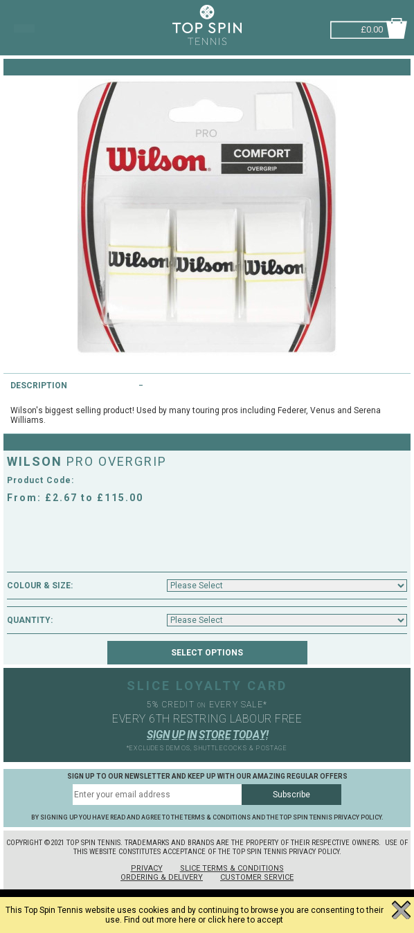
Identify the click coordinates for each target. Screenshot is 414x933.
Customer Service (257, 877)
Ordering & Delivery (161, 877)
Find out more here (160, 920)
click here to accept (245, 920)
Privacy (147, 868)
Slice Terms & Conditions (232, 868)
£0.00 (372, 28)
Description (38, 385)
